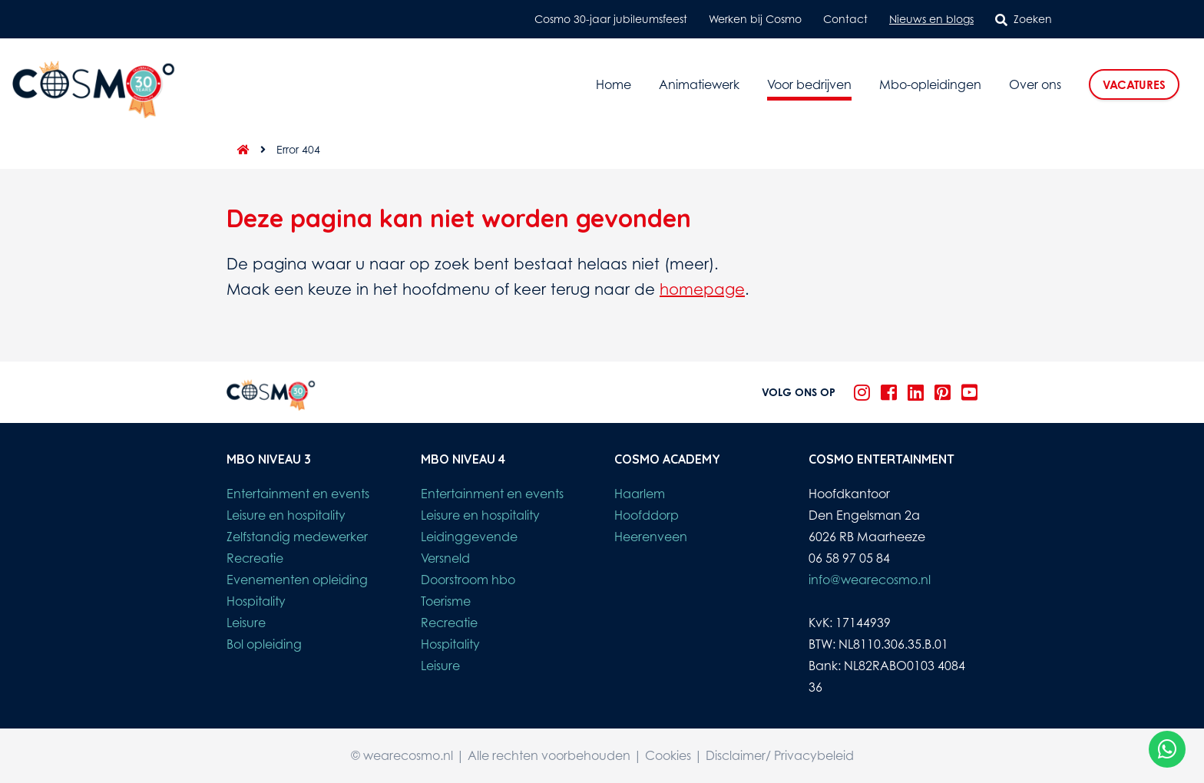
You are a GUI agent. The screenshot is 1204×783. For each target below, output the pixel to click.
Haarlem (639, 493)
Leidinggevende (469, 536)
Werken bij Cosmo (755, 18)
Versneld (445, 558)
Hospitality (256, 601)
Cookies (668, 755)
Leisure (246, 622)
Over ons (1035, 84)
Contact (845, 18)
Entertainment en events (298, 493)
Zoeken (1023, 19)
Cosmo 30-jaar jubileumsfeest (610, 18)
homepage (702, 289)
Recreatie (255, 558)
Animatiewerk (699, 84)
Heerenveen (650, 536)
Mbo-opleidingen (930, 84)
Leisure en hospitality (286, 515)
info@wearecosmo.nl (870, 579)
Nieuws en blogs (931, 18)
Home (613, 84)
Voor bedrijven (809, 84)
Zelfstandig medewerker (297, 536)
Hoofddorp (646, 515)
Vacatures (1134, 85)
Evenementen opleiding (297, 579)
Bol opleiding (264, 644)
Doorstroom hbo (468, 579)
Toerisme (446, 601)
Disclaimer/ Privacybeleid (780, 755)
